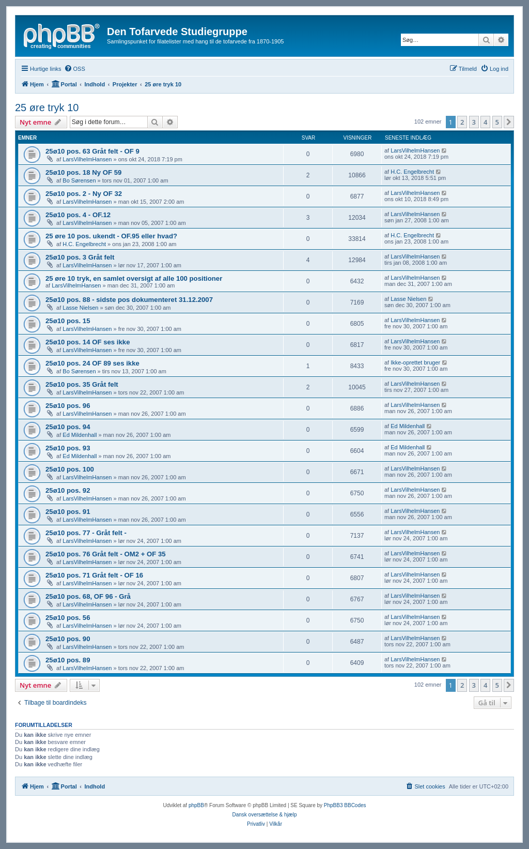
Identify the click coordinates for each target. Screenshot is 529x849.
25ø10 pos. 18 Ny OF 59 (83, 172)
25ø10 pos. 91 (67, 512)
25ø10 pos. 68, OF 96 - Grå (88, 596)
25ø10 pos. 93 (67, 448)
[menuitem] (74, 69)
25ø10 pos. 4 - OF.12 (78, 215)
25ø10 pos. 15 (67, 321)
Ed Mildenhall (80, 435)
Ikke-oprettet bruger (415, 362)
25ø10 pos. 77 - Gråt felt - (86, 533)
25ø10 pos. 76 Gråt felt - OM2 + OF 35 (105, 554)
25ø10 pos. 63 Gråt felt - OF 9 (92, 151)
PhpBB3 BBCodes (345, 805)
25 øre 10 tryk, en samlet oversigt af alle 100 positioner (133, 278)
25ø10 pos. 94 (67, 427)
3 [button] (474, 122)
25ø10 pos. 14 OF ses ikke (87, 342)
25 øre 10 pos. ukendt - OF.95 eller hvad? (111, 236)
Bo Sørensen (79, 180)
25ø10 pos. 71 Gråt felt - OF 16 (94, 575)
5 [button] (497, 122)
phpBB (196, 805)
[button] (509, 122)
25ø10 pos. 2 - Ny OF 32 (83, 194)
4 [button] (485, 122)
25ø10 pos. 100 (69, 469)
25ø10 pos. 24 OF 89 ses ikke (92, 363)
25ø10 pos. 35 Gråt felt (81, 384)
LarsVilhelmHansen (87, 159)
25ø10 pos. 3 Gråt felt (79, 257)
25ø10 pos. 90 (67, 639)
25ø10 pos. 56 (67, 617)
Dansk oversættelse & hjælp (264, 814)
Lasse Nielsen (80, 308)
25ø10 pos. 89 (67, 660)
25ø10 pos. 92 (67, 490)
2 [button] (462, 122)
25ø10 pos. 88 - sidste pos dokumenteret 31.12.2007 (129, 300)
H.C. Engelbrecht (412, 172)
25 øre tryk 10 (47, 107)
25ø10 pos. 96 (67, 406)
